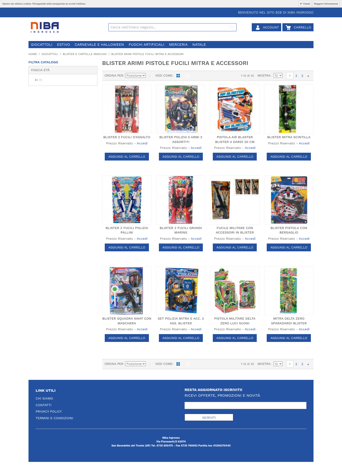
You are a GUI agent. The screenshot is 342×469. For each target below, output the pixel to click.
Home (32, 54)
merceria (178, 44)
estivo (63, 44)
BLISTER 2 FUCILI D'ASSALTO (126, 137)
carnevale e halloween (99, 44)
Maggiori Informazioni (326, 3)
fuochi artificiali (146, 44)
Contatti (44, 405)
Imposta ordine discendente (150, 75)
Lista (186, 75)
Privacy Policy (49, 411)
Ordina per (113, 75)
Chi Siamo (44, 398)
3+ (38, 80)
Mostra (263, 75)
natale (199, 44)
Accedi (142, 143)
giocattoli (41, 44)
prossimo (308, 75)
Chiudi (306, 3)
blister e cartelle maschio (85, 54)
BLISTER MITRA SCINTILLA (288, 137)
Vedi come (163, 75)
